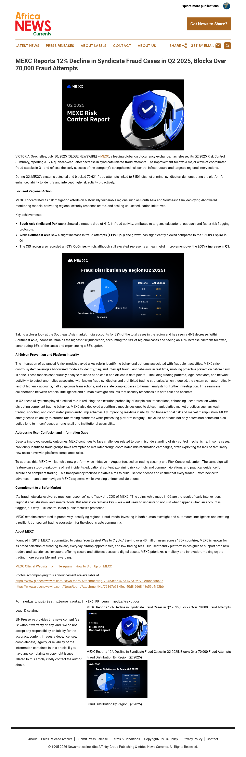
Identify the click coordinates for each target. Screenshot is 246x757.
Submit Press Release (92, 739)
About (32, 739)
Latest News (27, 45)
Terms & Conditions (126, 739)
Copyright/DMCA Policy (161, 739)
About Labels (93, 45)
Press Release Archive (56, 739)
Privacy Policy (192, 739)
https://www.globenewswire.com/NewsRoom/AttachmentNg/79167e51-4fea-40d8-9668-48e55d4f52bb (89, 587)
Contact (122, 45)
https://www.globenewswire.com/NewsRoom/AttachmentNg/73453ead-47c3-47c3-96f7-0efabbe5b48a (89, 581)
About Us (147, 45)
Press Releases (60, 45)
